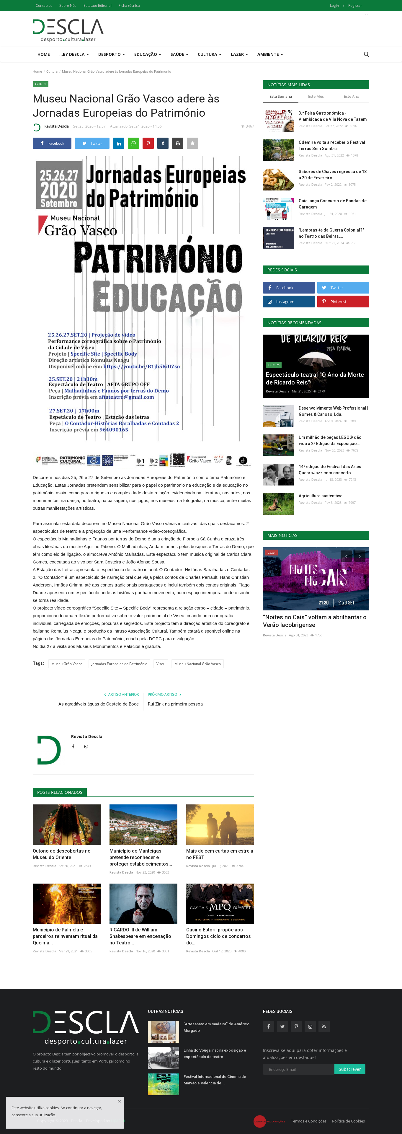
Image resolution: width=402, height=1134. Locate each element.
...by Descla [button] (74, 54)
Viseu (160, 663)
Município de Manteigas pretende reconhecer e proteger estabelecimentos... (141, 857)
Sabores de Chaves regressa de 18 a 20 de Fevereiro (333, 174)
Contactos (44, 5)
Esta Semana (280, 96)
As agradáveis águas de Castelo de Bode (98, 704)
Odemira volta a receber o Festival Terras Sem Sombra (332, 145)
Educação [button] (147, 54)
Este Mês (316, 96)
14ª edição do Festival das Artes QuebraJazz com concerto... (330, 469)
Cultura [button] (209, 54)
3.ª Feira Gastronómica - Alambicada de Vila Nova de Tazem (333, 116)
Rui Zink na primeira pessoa (175, 704)
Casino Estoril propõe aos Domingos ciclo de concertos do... (218, 936)
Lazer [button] (239, 54)
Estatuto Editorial (98, 5)
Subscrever (350, 1069)
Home (43, 54)
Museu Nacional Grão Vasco (197, 663)
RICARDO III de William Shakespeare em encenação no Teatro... (140, 936)
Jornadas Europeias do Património (119, 663)
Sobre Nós (67, 5)
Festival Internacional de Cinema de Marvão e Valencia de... (215, 1079)
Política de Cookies (348, 1121)
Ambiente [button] (270, 54)
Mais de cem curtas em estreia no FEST (219, 854)
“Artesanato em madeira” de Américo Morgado (216, 1027)
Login (334, 5)
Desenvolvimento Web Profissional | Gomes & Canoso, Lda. (333, 411)
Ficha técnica (129, 5)
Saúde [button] (179, 54)
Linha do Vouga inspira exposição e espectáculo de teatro (215, 1053)
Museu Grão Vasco (66, 663)
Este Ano (351, 96)
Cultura (52, 71)
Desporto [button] (111, 54)
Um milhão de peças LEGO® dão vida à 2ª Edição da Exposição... (330, 440)
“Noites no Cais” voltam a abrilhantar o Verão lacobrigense (315, 621)
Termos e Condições (308, 1121)
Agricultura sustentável (321, 495)
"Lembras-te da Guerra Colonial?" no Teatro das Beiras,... (331, 233)
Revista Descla (51, 127)
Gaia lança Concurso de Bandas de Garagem (333, 203)
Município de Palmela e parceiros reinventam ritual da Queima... (65, 936)
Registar (355, 5)
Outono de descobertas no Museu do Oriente (62, 854)
